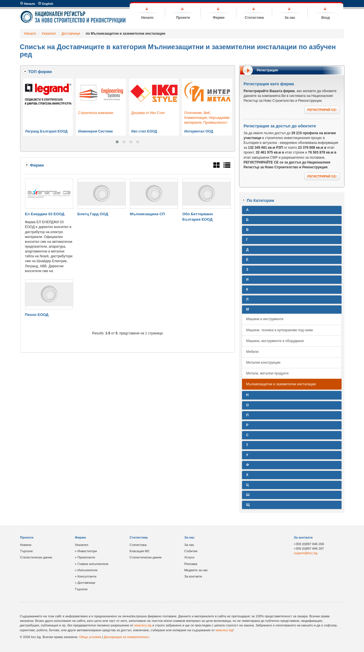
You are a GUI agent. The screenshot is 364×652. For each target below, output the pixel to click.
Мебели (252, 352)
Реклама (190, 564)
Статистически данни (36, 557)
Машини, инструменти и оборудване (275, 341)
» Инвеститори (86, 551)
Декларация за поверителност (126, 637)
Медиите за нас (196, 570)
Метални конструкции (263, 363)
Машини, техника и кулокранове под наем (279, 330)
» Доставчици (85, 582)
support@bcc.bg (305, 553)
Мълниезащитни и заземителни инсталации (281, 384)
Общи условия (90, 637)
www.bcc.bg (143, 625)
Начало (27, 3)
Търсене (26, 551)
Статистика (254, 18)
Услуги (189, 557)
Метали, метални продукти (267, 373)
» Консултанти (85, 576)
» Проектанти (85, 557)
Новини (26, 545)
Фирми (218, 18)
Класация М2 (140, 551)
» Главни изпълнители (91, 564)
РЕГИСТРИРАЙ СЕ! (322, 109)
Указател (49, 34)
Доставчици (70, 34)
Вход (325, 18)
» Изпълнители (86, 570)
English (45, 3)
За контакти (193, 576)
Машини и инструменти (265, 319)
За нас (289, 18)
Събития (190, 551)
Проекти (183, 18)
